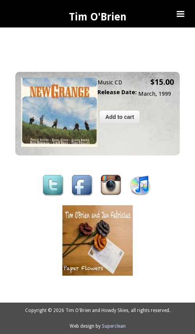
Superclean (114, 326)
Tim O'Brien (97, 17)
